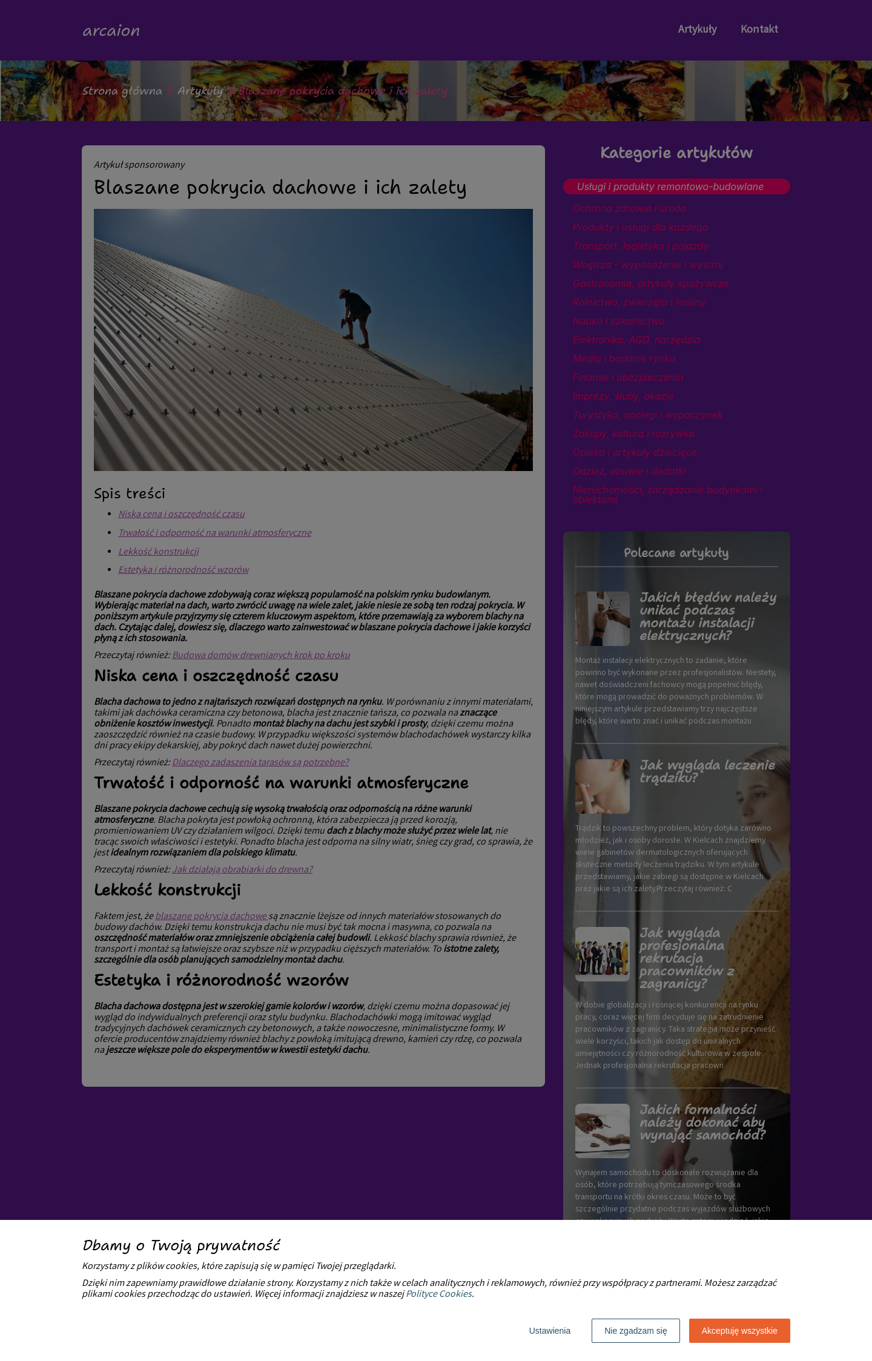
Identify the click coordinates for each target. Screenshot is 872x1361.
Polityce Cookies (439, 1295)
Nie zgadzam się (635, 1331)
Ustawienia (549, 1331)
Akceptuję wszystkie (740, 1331)
